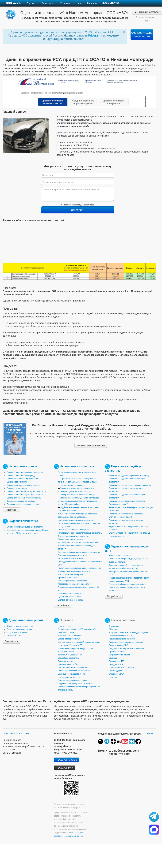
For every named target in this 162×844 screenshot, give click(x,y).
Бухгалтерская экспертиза (69, 597)
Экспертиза (48, 3)
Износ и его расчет (66, 652)
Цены (79, 3)
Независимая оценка (23, 466)
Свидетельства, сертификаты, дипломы (126, 648)
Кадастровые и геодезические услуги (74, 584)
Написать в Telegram (66, 760)
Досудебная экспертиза (68, 658)
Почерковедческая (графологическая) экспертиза (80, 533)
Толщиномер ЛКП (14, 636)
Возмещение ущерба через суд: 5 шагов (75, 648)
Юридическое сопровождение (20, 626)
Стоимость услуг (116, 674)
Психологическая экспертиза (70, 593)
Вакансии (113, 658)
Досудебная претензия (17, 632)
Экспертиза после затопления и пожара (77, 495)
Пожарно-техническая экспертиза (73, 555)
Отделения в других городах (121, 667)
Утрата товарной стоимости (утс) (123, 568)
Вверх (150, 733)
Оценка (32, 3)
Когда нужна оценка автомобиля (21, 501)
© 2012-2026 (22, 733)
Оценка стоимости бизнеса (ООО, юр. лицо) (26, 491)
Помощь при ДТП (116, 661)
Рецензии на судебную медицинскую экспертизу (130, 485)
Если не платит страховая (120, 555)
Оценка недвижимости (17, 482)
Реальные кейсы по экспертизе (122, 639)
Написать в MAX (64, 768)
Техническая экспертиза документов (74, 536)
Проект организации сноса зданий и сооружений (79, 568)
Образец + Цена (141, 34)
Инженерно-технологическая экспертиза (75, 520)
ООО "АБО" (9, 733)
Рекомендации (115, 671)
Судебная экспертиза (23, 520)
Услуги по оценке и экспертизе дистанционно (129, 632)
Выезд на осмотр (116, 664)
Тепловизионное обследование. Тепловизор (79, 498)
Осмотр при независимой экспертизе (74, 671)
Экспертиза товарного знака (70, 600)
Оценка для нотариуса (17, 488)
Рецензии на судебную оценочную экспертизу (129, 475)
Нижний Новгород (147, 12)
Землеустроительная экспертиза (72, 581)
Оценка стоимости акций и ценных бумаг (25, 495)
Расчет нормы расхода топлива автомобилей (78, 542)
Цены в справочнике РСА (69, 639)
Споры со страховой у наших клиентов (126, 565)
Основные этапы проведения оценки (23, 504)
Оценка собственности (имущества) (22, 479)
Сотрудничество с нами (119, 655)
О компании (114, 626)
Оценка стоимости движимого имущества (25, 472)
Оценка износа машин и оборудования (75, 530)
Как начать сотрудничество (91, 445)
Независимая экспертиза (77, 466)
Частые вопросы (65, 626)
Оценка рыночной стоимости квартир (23, 485)
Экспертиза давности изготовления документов (79, 552)
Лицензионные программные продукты (126, 642)
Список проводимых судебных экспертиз (25, 527)
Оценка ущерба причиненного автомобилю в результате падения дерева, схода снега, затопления (129, 587)
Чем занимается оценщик (69, 677)
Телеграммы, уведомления (70, 655)
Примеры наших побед (68, 664)
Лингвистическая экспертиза (70, 539)
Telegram (94, 35)
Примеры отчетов (65, 661)
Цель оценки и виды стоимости (71, 674)
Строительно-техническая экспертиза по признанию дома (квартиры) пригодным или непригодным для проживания (77, 482)
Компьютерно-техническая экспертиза (75, 571)
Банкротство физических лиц (19, 629)
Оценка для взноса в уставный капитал (24, 498)
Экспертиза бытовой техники (70, 558)
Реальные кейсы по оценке (121, 636)
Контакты (92, 3)
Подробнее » (11, 510)
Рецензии (66, 3)
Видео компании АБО (118, 645)
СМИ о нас (113, 629)
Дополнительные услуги (26, 620)
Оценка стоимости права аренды (21, 475)
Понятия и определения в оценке (72, 680)
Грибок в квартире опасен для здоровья (75, 667)
